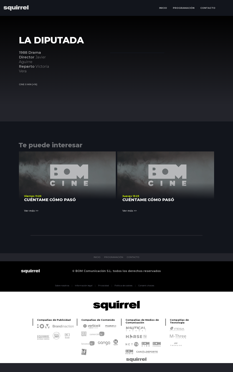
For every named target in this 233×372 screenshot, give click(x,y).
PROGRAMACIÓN (183, 7)
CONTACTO (207, 7)
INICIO (163, 7)
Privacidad (103, 285)
